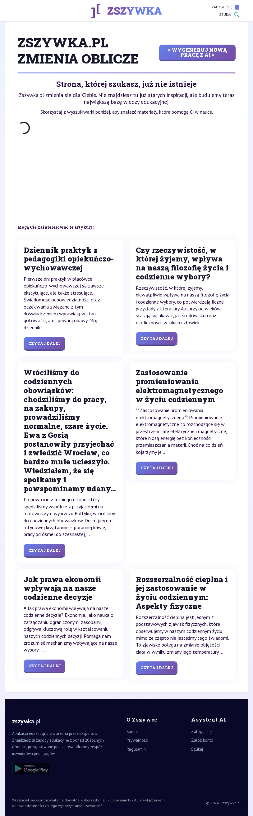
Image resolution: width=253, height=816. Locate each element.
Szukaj (229, 14)
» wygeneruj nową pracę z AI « (197, 52)
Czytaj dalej (44, 343)
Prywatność (137, 740)
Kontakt (133, 731)
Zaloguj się (225, 7)
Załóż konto (202, 740)
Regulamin (136, 749)
